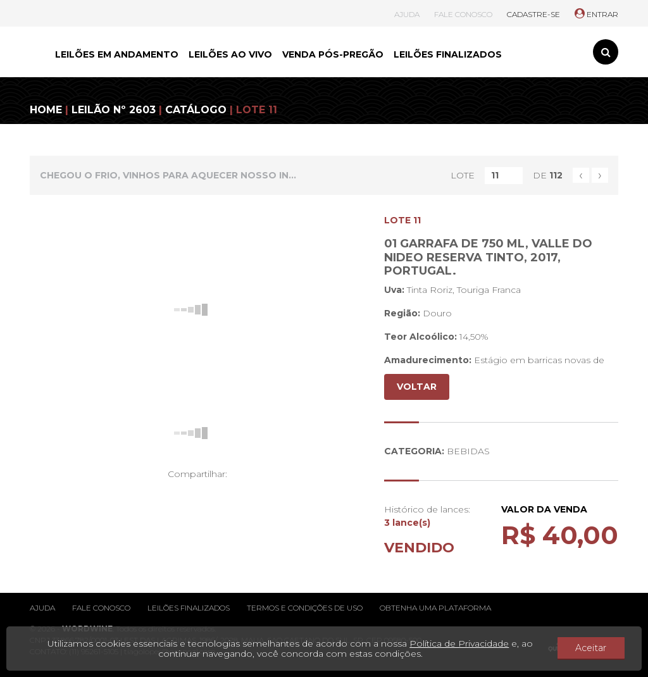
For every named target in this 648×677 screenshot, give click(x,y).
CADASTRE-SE (533, 14)
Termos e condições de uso (305, 607)
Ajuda (42, 607)
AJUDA (407, 14)
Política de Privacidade (466, 643)
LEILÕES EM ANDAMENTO (116, 54)
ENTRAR (596, 14)
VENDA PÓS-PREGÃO (332, 54)
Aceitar (598, 648)
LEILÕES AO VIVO (230, 54)
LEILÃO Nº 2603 (114, 110)
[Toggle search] (605, 52)
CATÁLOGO (196, 110)
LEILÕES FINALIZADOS (448, 54)
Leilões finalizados (188, 607)
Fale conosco (101, 607)
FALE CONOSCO (463, 14)
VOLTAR (417, 386)
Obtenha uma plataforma (435, 607)
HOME (46, 110)
